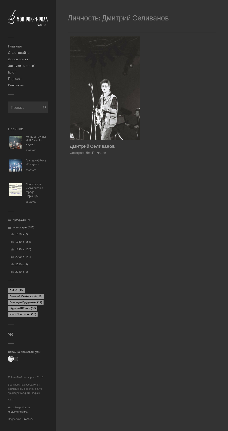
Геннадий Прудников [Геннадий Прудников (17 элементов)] (26, 302)
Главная (15, 46)
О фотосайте (19, 53)
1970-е (19, 234)
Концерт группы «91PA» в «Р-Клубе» (36, 140)
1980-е (19, 241)
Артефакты (19, 219)
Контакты (16, 85)
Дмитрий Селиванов (92, 146)
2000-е (19, 256)
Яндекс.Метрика (17, 411)
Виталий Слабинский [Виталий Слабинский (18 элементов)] (26, 296)
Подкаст (15, 79)
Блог (12, 72)
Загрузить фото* (22, 66)
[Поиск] (44, 107)
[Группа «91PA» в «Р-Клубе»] (15, 165)
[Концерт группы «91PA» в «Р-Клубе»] (15, 142)
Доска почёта (19, 59)
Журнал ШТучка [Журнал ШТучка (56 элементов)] (23, 308)
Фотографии (20, 227)
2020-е (19, 271)
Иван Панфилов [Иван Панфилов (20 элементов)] (23, 314)
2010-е (19, 264)
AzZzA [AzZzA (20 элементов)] (16, 290)
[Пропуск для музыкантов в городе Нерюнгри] (15, 189)
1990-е (19, 249)
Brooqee (27, 418)
